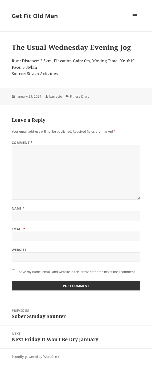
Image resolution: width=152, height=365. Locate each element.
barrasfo (55, 96)
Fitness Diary (79, 96)
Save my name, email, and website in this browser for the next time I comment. (77, 272)
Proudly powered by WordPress (35, 356)
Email (18, 229)
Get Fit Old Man (35, 16)
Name (18, 208)
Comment (22, 142)
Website (19, 249)
